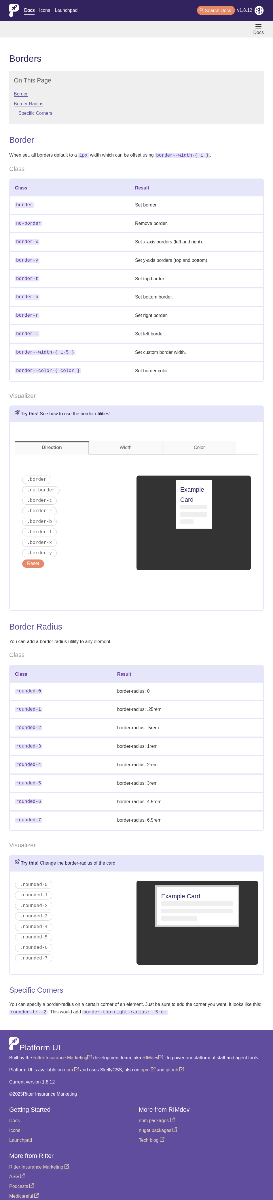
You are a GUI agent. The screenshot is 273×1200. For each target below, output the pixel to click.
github (175, 1058)
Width (126, 441)
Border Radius (28, 103)
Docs (29, 10)
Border (21, 93)
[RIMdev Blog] (259, 11)
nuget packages (158, 1118)
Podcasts (21, 1174)
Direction (52, 441)
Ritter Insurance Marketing (62, 1046)
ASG (17, 1165)
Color (199, 441)
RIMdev (152, 1046)
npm (71, 1058)
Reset (33, 557)
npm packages (157, 1109)
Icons (44, 10)
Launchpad (66, 10)
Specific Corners (35, 113)
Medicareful (24, 1184)
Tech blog (151, 1128)
